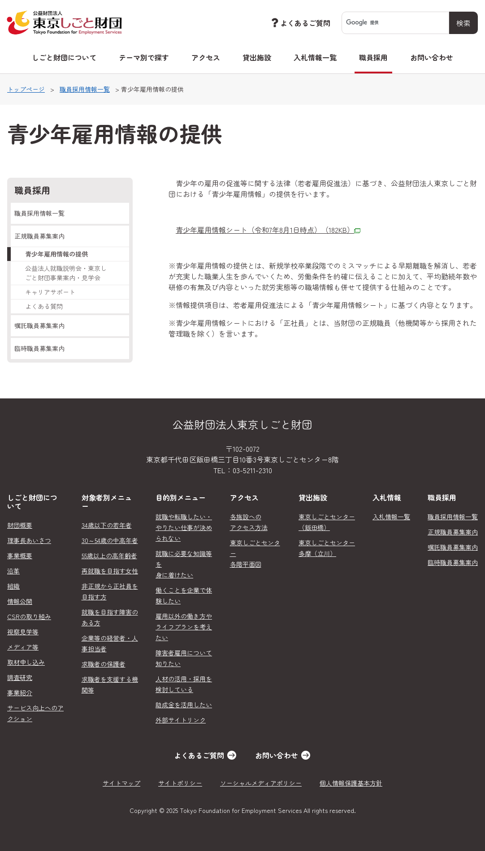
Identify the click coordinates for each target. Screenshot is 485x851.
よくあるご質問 (299, 22)
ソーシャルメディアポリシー (261, 782)
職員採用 (373, 57)
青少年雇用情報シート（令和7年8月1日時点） (268, 229)
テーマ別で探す (144, 57)
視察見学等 (23, 631)
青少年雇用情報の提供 (56, 253)
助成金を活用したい (184, 704)
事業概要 (19, 555)
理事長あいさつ (29, 540)
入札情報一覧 (315, 57)
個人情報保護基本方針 (351, 782)
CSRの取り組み (29, 616)
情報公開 (19, 601)
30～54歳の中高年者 (110, 540)
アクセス (205, 57)
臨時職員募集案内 (39, 348)
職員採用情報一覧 (85, 89)
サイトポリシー (180, 782)
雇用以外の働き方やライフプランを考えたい (184, 627)
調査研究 (19, 677)
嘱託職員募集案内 (39, 325)
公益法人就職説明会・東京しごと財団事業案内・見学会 (66, 273)
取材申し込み (26, 662)
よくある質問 (44, 306)
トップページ (26, 89)
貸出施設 (256, 57)
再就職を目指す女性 (110, 570)
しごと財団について (64, 57)
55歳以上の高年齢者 (109, 555)
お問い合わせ (431, 57)
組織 (13, 586)
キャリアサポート (50, 291)
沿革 (13, 570)
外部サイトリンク (181, 719)
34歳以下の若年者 (107, 525)
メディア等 (23, 646)
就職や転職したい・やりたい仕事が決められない (184, 527)
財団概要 (19, 525)
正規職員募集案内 (39, 235)
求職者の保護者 (104, 663)
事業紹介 (19, 692)
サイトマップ (121, 782)
